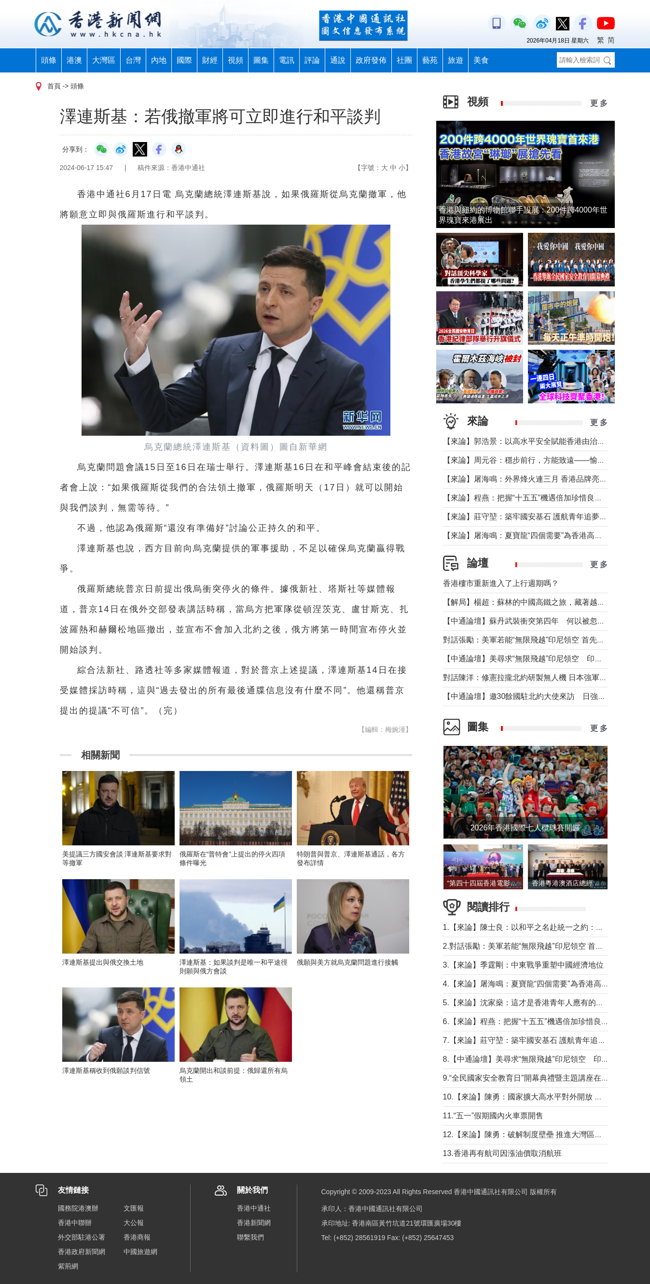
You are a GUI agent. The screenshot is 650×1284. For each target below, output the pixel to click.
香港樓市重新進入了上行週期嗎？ (501, 583)
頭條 (48, 60)
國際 (184, 60)
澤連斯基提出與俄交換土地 (106, 962)
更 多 (599, 103)
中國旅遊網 (140, 1251)
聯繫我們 (250, 1237)
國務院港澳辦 (78, 1208)
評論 (312, 60)
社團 (404, 60)
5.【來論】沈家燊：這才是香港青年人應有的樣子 (527, 1003)
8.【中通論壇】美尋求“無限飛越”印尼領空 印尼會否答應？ (545, 1059)
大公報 (134, 1223)
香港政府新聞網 (81, 1251)
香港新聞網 (254, 1223)
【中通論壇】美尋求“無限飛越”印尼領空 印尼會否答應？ (542, 659)
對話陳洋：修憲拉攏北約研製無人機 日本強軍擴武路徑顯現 (544, 677)
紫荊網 (68, 1266)
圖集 (261, 60)
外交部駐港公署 (81, 1237)
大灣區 (103, 60)
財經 (210, 60)
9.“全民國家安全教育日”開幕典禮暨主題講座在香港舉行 (537, 1078)
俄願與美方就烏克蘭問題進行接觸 (347, 962)
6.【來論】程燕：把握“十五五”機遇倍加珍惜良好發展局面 (541, 1021)
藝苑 (430, 60)
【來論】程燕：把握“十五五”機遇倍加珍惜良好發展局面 (538, 498)
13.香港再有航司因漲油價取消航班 (502, 1153)
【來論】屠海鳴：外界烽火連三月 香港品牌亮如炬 (529, 479)
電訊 (286, 60)
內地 (158, 60)
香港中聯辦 (75, 1223)
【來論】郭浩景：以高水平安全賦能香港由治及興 (528, 441)
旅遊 (455, 60)
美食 (481, 60)
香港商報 (137, 1237)
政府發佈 (371, 60)
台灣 (133, 60)
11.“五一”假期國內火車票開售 (493, 1116)
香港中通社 (254, 1208)
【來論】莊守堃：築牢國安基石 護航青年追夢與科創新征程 (544, 517)
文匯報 (134, 1208)
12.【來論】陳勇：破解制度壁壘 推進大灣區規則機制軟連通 (546, 1134)
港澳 (74, 60)
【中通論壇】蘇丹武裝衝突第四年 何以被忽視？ (528, 621)
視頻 (235, 60)
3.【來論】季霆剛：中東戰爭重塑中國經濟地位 (523, 965)
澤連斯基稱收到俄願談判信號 (106, 1070)
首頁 (54, 86)
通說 (338, 60)
